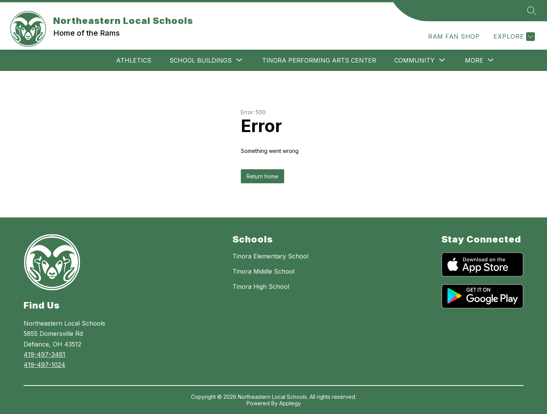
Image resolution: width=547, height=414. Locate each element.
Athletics (133, 60)
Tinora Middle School (263, 271)
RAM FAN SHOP (453, 36)
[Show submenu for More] (474, 60)
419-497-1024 (44, 364)
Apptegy (290, 403)
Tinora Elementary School (270, 256)
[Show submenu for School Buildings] (200, 60)
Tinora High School (260, 286)
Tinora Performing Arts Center (319, 60)
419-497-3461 (44, 354)
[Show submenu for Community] (414, 60)
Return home (262, 176)
